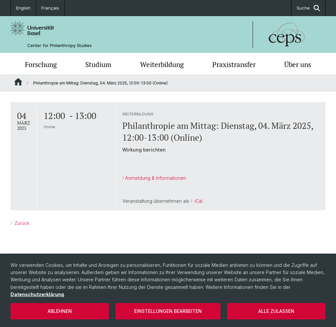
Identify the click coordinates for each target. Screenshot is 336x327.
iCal (197, 201)
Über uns (297, 64)
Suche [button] (308, 8)
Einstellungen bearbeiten (168, 311)
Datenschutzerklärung (37, 294)
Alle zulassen (276, 311)
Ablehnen (60, 311)
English (23, 8)
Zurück (21, 223)
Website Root (18, 81)
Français (50, 8)
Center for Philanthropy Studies (59, 45)
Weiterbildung (162, 64)
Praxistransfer (234, 64)
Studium (98, 64)
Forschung (41, 64)
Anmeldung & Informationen (155, 178)
